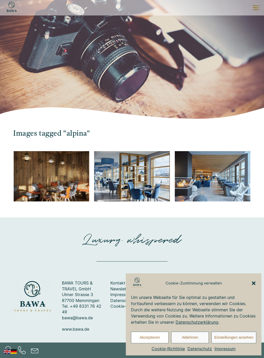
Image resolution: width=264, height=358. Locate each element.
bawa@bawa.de (77, 317)
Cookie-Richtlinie (168, 348)
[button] (253, 283)
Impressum (225, 348)
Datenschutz (199, 348)
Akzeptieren (149, 337)
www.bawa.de (75, 329)
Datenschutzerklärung (197, 322)
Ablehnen (190, 337)
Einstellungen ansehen (233, 337)
